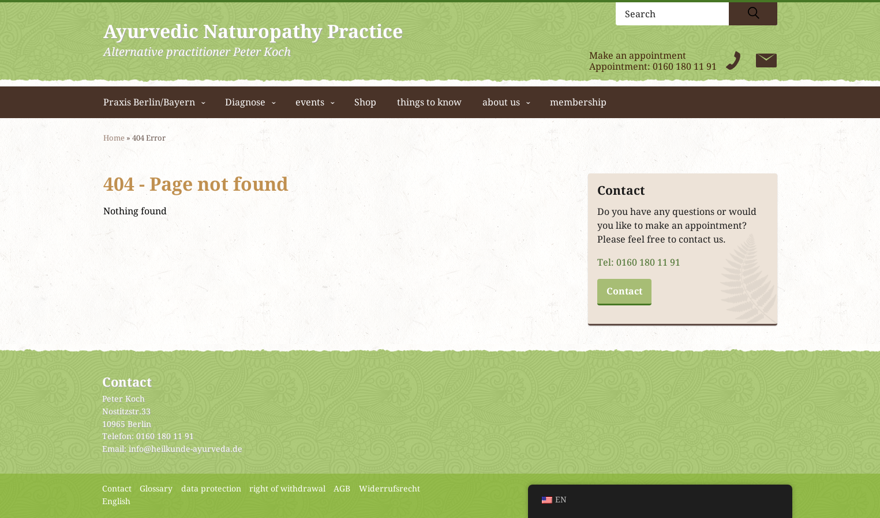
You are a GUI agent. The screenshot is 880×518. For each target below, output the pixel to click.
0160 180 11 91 (685, 66)
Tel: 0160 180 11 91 (638, 262)
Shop (365, 102)
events (309, 102)
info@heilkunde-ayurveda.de (185, 448)
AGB (342, 488)
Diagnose (245, 102)
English (116, 501)
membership (578, 102)
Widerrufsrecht (389, 488)
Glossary (156, 488)
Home (114, 138)
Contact (624, 291)
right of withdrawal (287, 488)
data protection (211, 488)
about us (501, 102)
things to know (429, 102)
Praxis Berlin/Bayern (149, 102)
